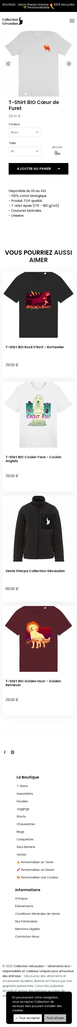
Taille (12, 143)
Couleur (14, 124)
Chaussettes (26, 824)
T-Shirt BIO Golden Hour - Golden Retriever (33, 683)
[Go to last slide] (8, 64)
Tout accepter (28, 1018)
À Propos (21, 898)
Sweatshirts (25, 794)
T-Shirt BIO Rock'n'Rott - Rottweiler (35, 347)
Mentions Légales (27, 929)
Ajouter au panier (38, 168)
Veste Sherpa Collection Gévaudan (35, 571)
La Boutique (28, 777)
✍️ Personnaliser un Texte (35, 862)
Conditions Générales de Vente (37, 914)
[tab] (25, 94)
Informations (27, 889)
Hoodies (22, 801)
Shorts (21, 816)
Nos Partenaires (26, 921)
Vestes (21, 854)
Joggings (23, 809)
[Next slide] (69, 64)
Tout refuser (55, 1018)
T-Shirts (22, 786)
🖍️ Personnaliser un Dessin (35, 870)
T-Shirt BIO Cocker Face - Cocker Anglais (34, 459)
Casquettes (25, 839)
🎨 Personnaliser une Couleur (37, 877)
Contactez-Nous (27, 936)
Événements (24, 906)
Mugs (20, 832)
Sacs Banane (26, 847)
